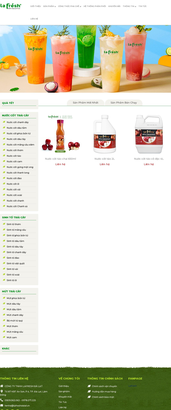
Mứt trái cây (11, 291)
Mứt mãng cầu (15, 332)
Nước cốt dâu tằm (17, 128)
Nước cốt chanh (15, 200)
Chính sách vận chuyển (102, 386)
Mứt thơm (12, 326)
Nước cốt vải (13, 189)
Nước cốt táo (14, 156)
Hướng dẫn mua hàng (101, 391)
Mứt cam (12, 337)
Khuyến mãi (114, 6)
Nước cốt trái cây (15, 115)
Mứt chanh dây (15, 315)
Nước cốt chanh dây (18, 122)
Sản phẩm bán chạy (124, 102)
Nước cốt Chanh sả (17, 206)
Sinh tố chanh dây (16, 252)
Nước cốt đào (14, 178)
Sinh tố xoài (13, 274)
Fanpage (135, 378)
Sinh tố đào (13, 258)
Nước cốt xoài (14, 195)
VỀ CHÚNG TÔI (69, 378)
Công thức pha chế (69, 6)
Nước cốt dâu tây (16, 139)
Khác (5, 348)
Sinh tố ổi (12, 280)
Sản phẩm (64, 391)
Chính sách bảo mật (100, 396)
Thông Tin (129, 6)
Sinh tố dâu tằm (15, 241)
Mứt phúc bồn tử (16, 298)
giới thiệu (35, 6)
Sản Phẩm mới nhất (85, 102)
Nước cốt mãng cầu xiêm (20, 144)
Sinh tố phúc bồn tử (17, 235)
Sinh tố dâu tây (15, 246)
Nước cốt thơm (15, 150)
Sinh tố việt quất (16, 263)
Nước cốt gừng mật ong (20, 167)
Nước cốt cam (14, 161)
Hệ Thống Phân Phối (95, 6)
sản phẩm (49, 6)
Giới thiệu (64, 386)
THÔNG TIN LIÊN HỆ (14, 378)
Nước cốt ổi (13, 184)
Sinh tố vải (12, 269)
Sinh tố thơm (14, 224)
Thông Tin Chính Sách (105, 378)
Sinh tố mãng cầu (16, 230)
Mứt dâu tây (13, 304)
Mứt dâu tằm (14, 309)
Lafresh (132, 386)
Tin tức (143, 6)
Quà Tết (8, 103)
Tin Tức (63, 402)
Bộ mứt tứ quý (15, 320)
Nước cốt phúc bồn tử (19, 133)
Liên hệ (34, 19)
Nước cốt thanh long (18, 172)
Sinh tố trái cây (14, 217)
